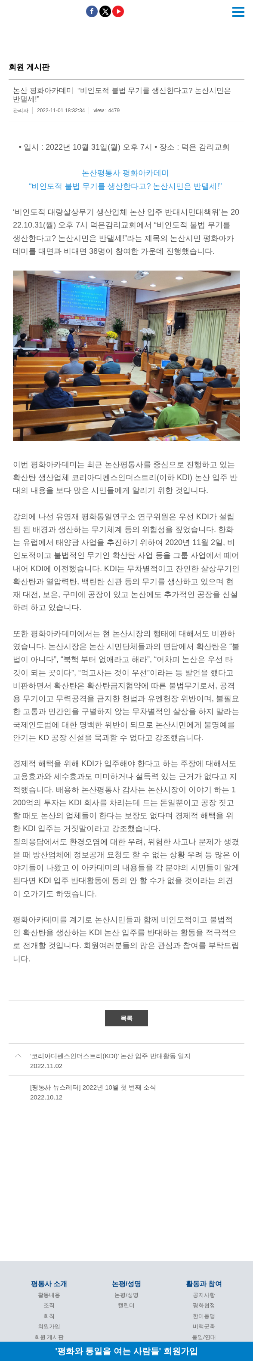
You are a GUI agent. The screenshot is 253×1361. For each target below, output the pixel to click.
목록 (126, 1018)
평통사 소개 (49, 1283)
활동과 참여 (204, 1283)
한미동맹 (204, 1316)
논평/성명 (126, 1283)
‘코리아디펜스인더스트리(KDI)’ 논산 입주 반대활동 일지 (110, 1055)
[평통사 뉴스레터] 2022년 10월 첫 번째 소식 (93, 1087)
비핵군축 (204, 1326)
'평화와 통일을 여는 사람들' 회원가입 (126, 1350)
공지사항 (204, 1295)
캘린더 (126, 1305)
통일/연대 (204, 1337)
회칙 (49, 1316)
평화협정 (204, 1305)
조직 (49, 1305)
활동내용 (49, 1295)
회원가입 (49, 1326)
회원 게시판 (49, 1337)
